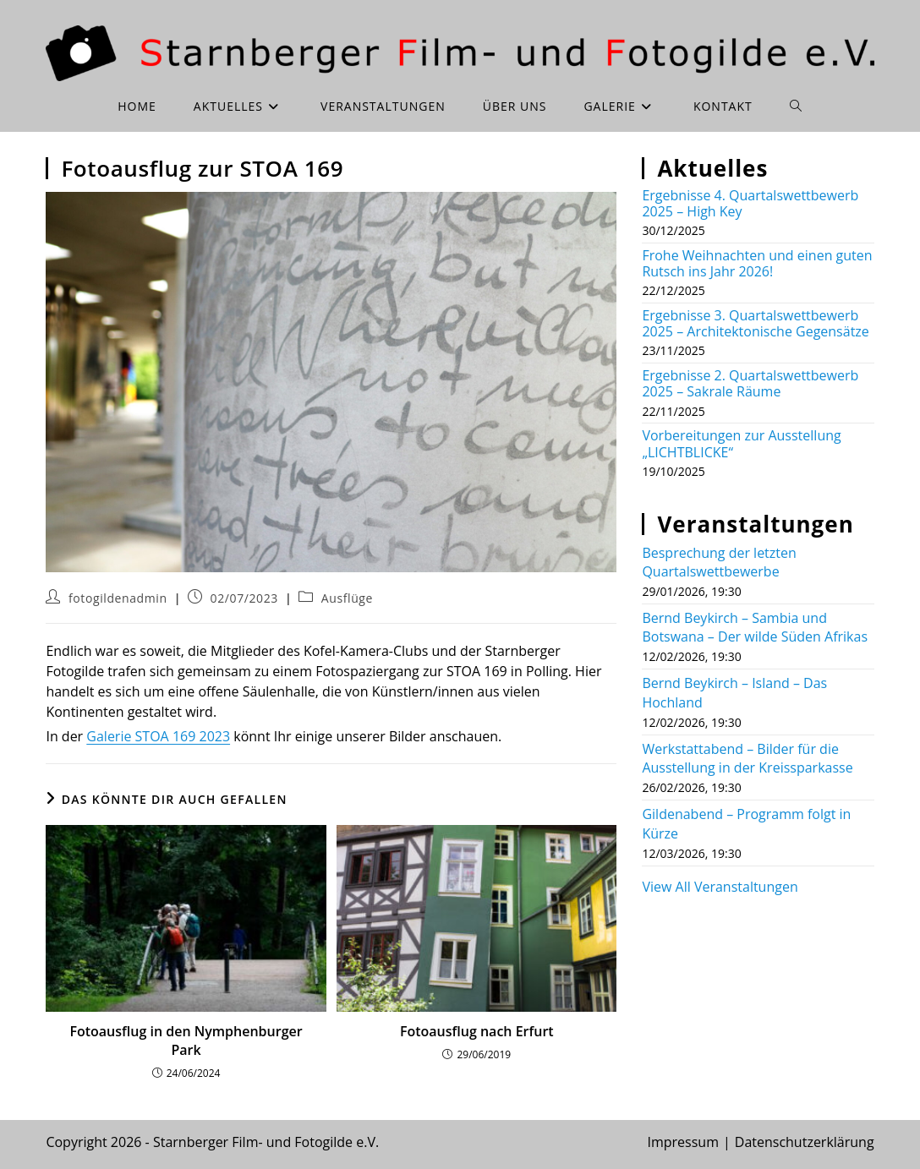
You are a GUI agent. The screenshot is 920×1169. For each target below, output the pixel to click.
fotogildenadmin (117, 598)
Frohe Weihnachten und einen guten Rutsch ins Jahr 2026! (757, 263)
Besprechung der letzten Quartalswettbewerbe (719, 562)
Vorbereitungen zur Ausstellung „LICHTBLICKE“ (741, 443)
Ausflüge (347, 598)
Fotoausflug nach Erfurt (477, 1031)
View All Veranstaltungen (719, 886)
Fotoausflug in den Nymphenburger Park (185, 1040)
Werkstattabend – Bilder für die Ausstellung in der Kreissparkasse (747, 758)
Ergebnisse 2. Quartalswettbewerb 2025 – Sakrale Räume (750, 383)
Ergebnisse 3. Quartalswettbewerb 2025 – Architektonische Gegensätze (755, 323)
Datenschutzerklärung (804, 1142)
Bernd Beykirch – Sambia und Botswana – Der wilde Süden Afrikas (755, 627)
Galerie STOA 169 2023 (158, 736)
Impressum (683, 1142)
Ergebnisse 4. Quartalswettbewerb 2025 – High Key (750, 203)
